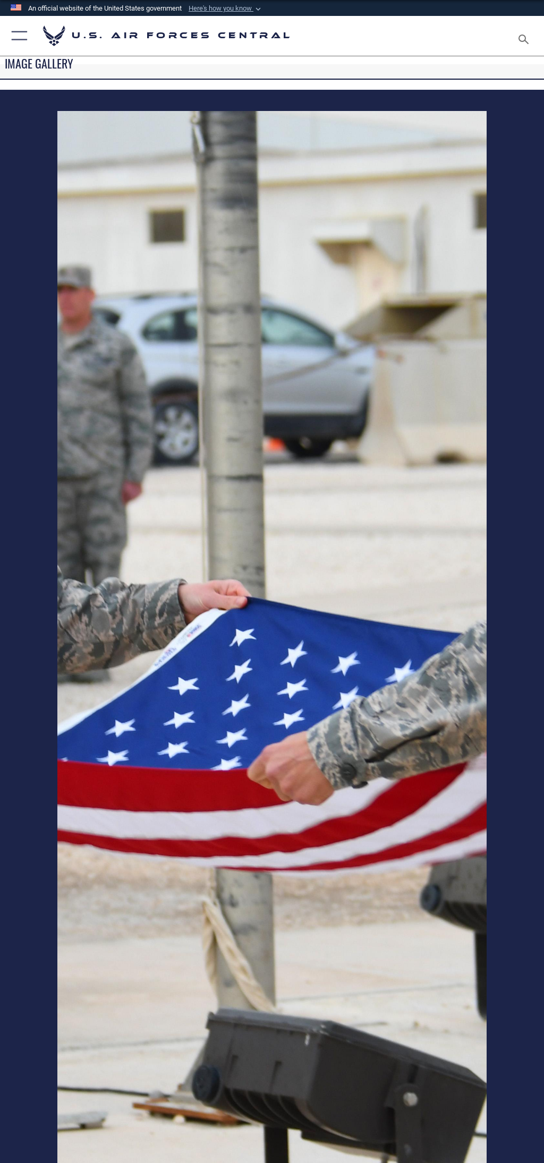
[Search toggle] (525, 36)
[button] (226, 8)
